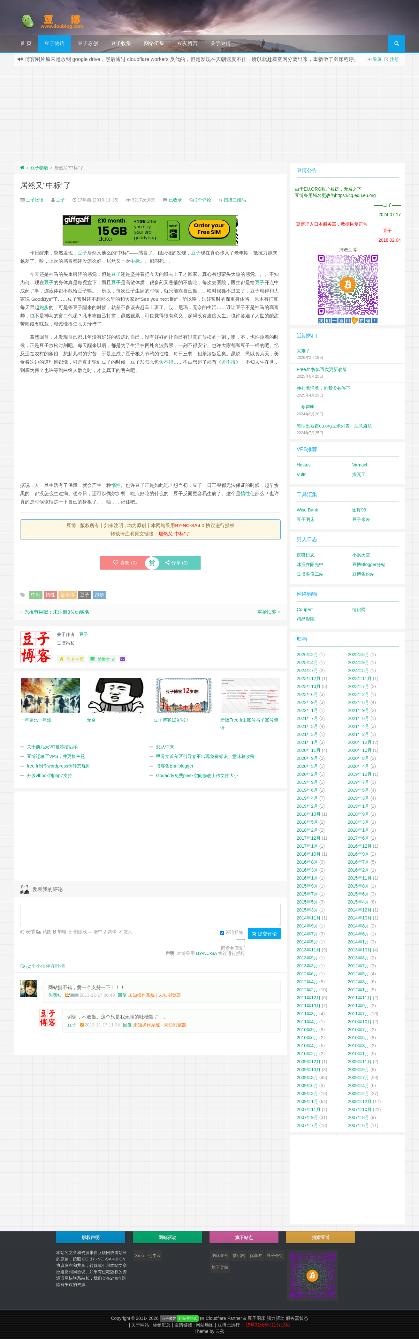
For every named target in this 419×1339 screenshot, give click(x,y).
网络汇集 (154, 43)
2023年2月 (358, 694)
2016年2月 (358, 870)
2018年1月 (358, 830)
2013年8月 (358, 957)
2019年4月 (307, 798)
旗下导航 (220, 1267)
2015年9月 (307, 886)
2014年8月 (358, 925)
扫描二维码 (235, 199)
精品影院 (306, 619)
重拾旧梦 (267, 612)
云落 (220, 1331)
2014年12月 (360, 909)
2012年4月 (307, 981)
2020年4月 (358, 766)
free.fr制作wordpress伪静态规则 (58, 765)
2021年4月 (358, 726)
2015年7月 (307, 893)
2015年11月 (360, 878)
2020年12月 (360, 742)
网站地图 (206, 1325)
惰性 (116, 485)
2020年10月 (360, 750)
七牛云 (154, 1255)
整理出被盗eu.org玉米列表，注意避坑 (334, 425)
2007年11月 (309, 1109)
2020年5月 (307, 766)
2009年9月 (358, 1069)
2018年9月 (358, 814)
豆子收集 (121, 43)
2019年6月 (307, 790)
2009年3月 (307, 1093)
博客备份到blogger (175, 765)
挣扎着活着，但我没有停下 (323, 388)
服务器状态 (297, 1318)
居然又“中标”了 (45, 185)
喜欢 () (125, 562)
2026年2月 (307, 654)
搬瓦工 (359, 474)
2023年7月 (358, 686)
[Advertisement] (209, 113)
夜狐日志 (306, 554)
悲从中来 (165, 746)
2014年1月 (358, 941)
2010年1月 (358, 1053)
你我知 (55, 995)
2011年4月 (307, 1021)
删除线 (79, 931)
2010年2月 (307, 1053)
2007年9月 (307, 1117)
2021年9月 (358, 710)
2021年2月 (358, 734)
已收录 (175, 199)
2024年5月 (358, 670)
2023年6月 (307, 694)
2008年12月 (360, 1101)
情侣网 (359, 609)
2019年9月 (307, 782)
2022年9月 (307, 702)
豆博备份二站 (310, 574)
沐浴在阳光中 (310, 564)
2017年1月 (307, 846)
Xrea (139, 1255)
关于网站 (141, 1325)
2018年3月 (358, 822)
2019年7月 (358, 782)
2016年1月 (307, 878)
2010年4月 (307, 1045)
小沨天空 (361, 554)
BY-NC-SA (186, 525)
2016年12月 (360, 846)
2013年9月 (307, 957)
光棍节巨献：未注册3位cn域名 (56, 612)
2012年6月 (307, 973)
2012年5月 (358, 973)
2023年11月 (360, 678)
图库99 (359, 509)
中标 (135, 261)
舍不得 (166, 362)
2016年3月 (307, 870)
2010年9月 (307, 1029)
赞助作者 (102, 659)
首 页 (26, 43)
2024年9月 (358, 662)
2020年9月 (307, 758)
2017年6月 (358, 838)
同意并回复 (232, 948)
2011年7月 (358, 1013)
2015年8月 (358, 886)
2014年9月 (307, 925)
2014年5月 (307, 941)
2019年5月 (358, 790)
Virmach (360, 464)
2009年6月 (307, 1085)
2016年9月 (358, 854)
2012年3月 (358, 981)
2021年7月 (307, 718)
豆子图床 (306, 519)
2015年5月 (307, 901)
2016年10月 (309, 854)
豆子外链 (275, 1255)
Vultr (301, 474)
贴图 (46, 931)
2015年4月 (358, 901)
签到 (127, 931)
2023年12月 (309, 678)
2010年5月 (358, 1037)
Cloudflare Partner (224, 1318)
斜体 (111, 931)
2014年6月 (358, 933)
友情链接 (185, 1325)
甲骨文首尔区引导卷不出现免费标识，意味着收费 (205, 756)
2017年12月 (309, 838)
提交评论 (264, 934)
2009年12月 (309, 1061)
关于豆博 (220, 43)
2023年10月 (309, 686)
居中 (97, 931)
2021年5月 (307, 726)
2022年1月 (307, 710)
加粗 (61, 931)
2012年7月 (358, 965)
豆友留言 (187, 43)
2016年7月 (358, 862)
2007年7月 (307, 1125)
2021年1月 (307, 742)
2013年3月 (307, 965)
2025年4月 (307, 662)
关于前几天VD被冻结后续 (52, 746)
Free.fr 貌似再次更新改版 (322, 369)
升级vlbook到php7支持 (49, 775)
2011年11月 (360, 997)
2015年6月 (358, 893)
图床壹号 (220, 1255)
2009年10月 (309, 1069)
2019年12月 (360, 774)
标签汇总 (163, 1325)
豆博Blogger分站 (368, 564)
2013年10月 (360, 949)
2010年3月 (358, 1045)
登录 (377, 59)
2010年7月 (358, 1029)
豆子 (60, 199)
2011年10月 (309, 1005)
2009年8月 (307, 1077)
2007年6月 (358, 1125)
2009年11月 (360, 1061)
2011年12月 (309, 997)
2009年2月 (358, 1093)
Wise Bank (307, 509)
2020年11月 (309, 750)
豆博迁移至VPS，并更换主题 (56, 756)
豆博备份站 (363, 574)
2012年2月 (307, 989)
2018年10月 (309, 814)
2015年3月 (307, 909)
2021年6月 (358, 718)
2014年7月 (307, 933)
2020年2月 (307, 774)
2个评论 (203, 199)
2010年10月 (360, 1021)
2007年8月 (358, 1117)
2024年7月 (307, 670)
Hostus (304, 464)
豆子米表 (361, 519)
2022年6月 (358, 702)
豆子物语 (54, 43)
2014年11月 (309, 917)
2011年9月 (358, 1005)
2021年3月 (307, 734)
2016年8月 (307, 862)
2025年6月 (358, 654)
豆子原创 (88, 43)
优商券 (256, 1255)
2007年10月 (360, 1109)
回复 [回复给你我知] (122, 995)
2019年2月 (307, 806)
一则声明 (306, 407)
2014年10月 (360, 917)
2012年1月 (358, 989)
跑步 (44, 307)
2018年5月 (307, 822)
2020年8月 (358, 758)
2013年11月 (309, 949)
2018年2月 (307, 830)
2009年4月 (358, 1085)
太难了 (303, 350)
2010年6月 (307, 1037)
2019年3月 (358, 798)
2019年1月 (358, 806)
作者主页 (71, 659)
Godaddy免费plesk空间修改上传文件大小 (197, 775)
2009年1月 (307, 1101)
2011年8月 (307, 1013)
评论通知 (231, 933)
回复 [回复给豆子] (127, 1024)
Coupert (305, 609)
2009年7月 (358, 1077)
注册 (394, 59)
